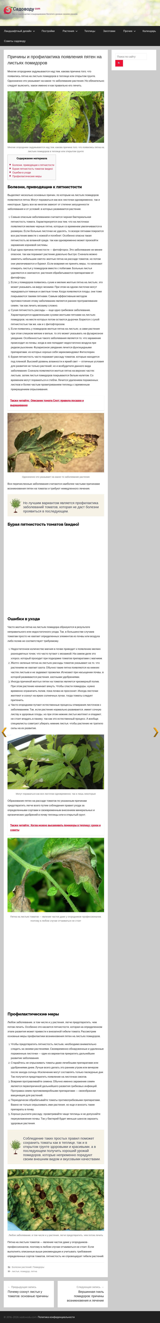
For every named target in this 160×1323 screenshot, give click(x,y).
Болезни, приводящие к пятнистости (33, 165)
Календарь (149, 31)
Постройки (48, 31)
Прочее (129, 31)
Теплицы (89, 31)
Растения (70, 31)
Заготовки (109, 31)
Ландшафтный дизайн (19, 31)
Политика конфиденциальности (56, 1317)
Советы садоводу (15, 41)
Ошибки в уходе (21, 172)
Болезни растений (22, 1267)
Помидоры (38, 1267)
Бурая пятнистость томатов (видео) (32, 168)
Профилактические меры (27, 176)
